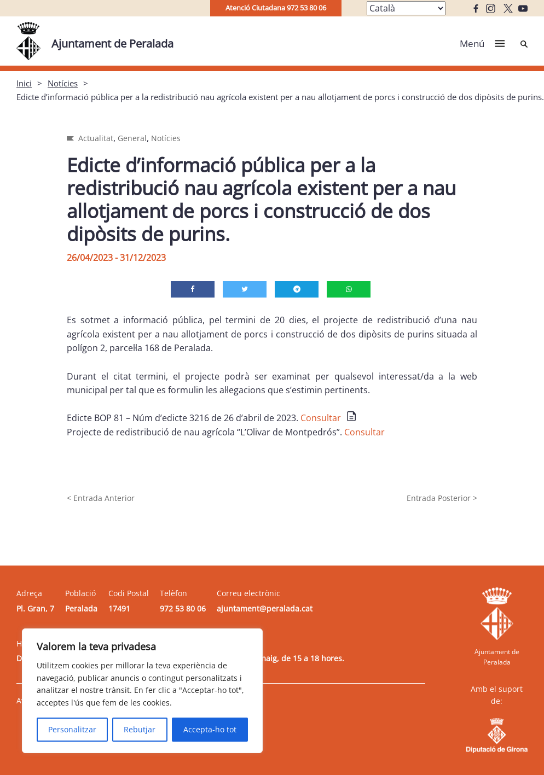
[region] (142, 690)
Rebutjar (139, 729)
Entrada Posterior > (442, 498)
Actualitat (95, 138)
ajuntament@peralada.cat (264, 608)
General (132, 138)
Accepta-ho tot (209, 729)
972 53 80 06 (183, 608)
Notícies (63, 83)
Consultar (320, 418)
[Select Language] (406, 8)
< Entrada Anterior (101, 498)
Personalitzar (72, 729)
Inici (24, 83)
